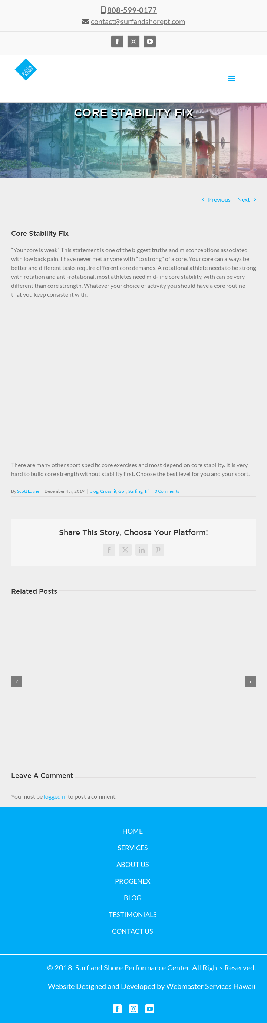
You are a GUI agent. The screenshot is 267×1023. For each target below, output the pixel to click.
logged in (55, 796)
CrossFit (108, 491)
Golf (122, 491)
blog (94, 491)
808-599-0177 (132, 10)
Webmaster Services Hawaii (211, 985)
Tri (146, 491)
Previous (219, 199)
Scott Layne (28, 491)
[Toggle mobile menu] (232, 78)
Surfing (135, 491)
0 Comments (167, 491)
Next (243, 199)
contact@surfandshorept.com (138, 21)
